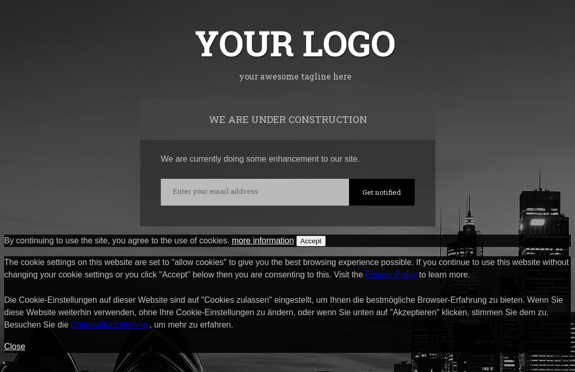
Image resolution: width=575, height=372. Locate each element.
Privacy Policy (391, 274)
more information (263, 240)
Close (14, 346)
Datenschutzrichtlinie (110, 324)
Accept (311, 241)
